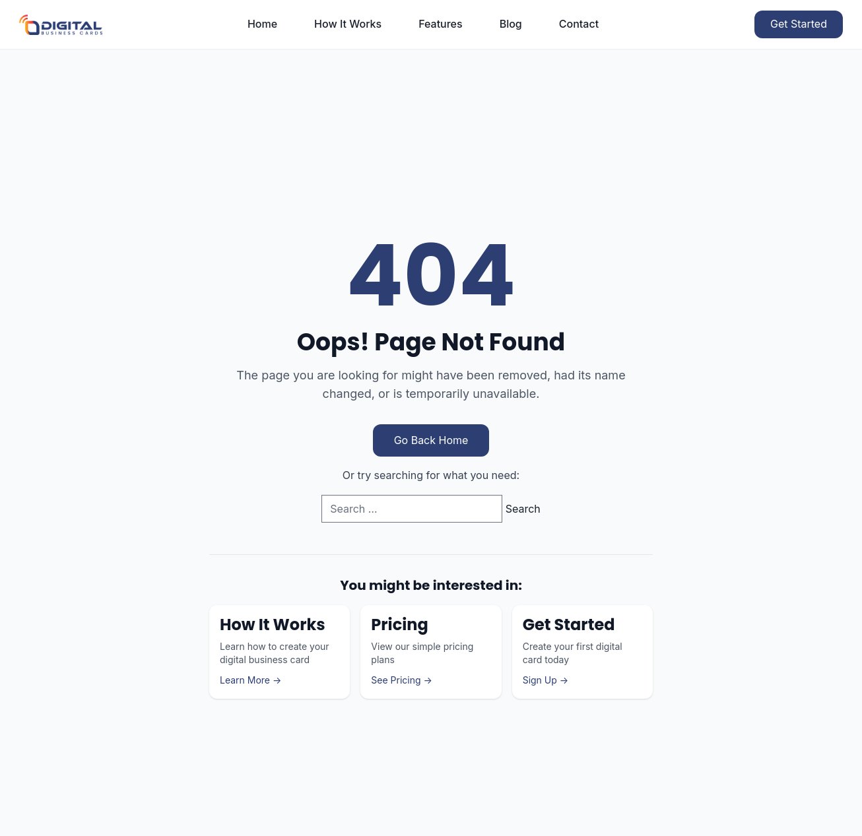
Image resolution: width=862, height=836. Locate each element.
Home (262, 23)
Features (440, 23)
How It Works (347, 23)
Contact (579, 23)
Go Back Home (431, 440)
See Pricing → (401, 680)
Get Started (798, 23)
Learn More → (250, 680)
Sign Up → (545, 680)
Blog (511, 23)
